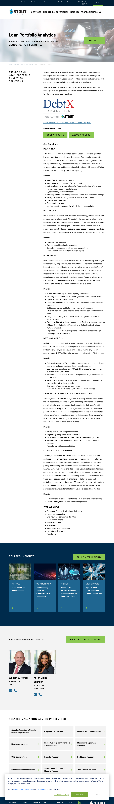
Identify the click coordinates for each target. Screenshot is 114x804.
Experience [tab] (62, 12)
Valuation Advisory (27, 65)
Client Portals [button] (82, 2)
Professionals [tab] (89, 12)
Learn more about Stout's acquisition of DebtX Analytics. (67, 123)
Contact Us (95, 40)
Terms (25, 802)
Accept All (79, 795)
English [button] (85, 4)
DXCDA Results (55, 135)
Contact (71, 802)
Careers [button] (46, 2)
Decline (97, 795)
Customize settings (61, 795)
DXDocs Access (81, 135)
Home (11, 65)
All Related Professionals (86, 639)
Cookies (59, 802)
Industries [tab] (49, 12)
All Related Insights (89, 557)
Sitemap (12, 802)
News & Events (35, 2)
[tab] (19, 12)
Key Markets (59, 2)
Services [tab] (36, 12)
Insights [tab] (75, 12)
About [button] (23, 2)
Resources (70, 2)
